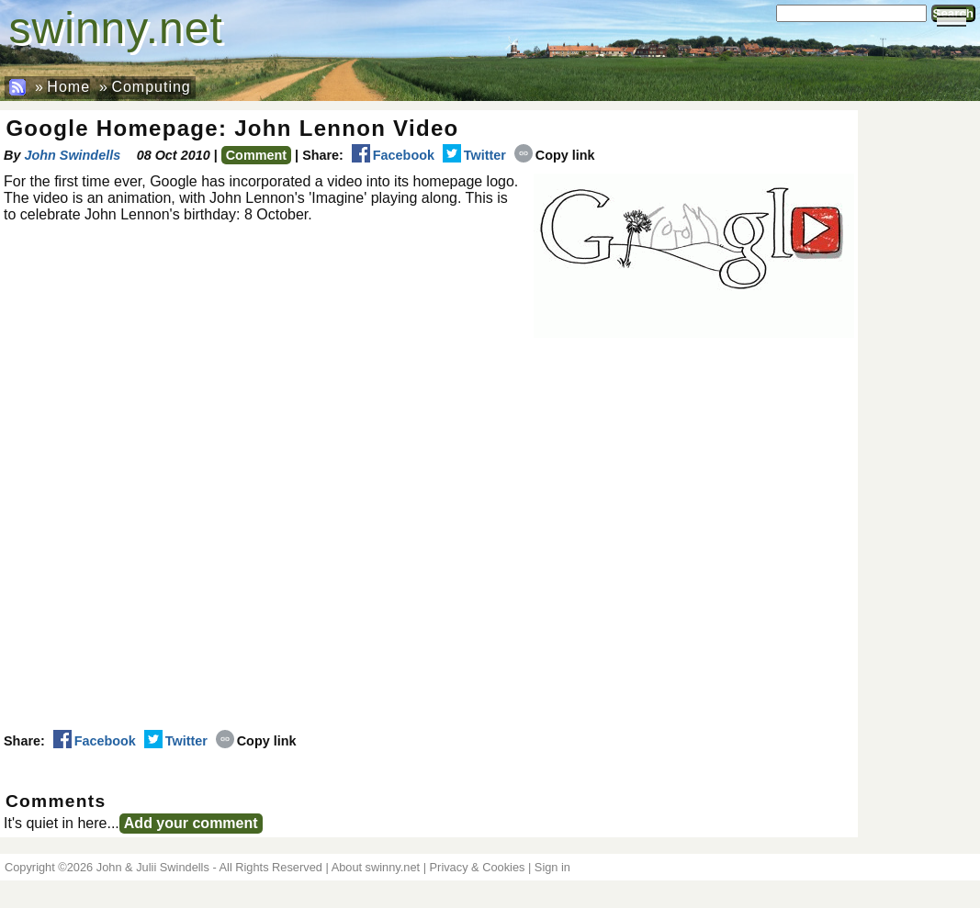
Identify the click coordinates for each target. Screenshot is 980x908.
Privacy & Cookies (477, 867)
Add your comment (191, 823)
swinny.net (116, 28)
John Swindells (72, 155)
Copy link (554, 155)
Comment (256, 155)
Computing (150, 87)
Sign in (552, 867)
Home (68, 87)
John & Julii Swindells (152, 867)
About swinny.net (376, 867)
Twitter (474, 155)
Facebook (393, 155)
